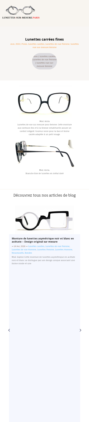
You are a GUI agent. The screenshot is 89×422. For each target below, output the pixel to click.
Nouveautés (18, 253)
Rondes (28, 253)
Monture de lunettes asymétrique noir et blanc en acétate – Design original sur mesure (43, 240)
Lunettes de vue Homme (24, 249)
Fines (24, 44)
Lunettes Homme (63, 249)
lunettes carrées (36, 44)
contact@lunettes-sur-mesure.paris (30, 389)
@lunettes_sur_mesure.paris (27, 404)
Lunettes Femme (45, 249)
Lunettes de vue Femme (57, 44)
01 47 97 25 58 (18, 381)
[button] (80, 245)
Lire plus (44, 270)
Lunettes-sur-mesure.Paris (43, 414)
